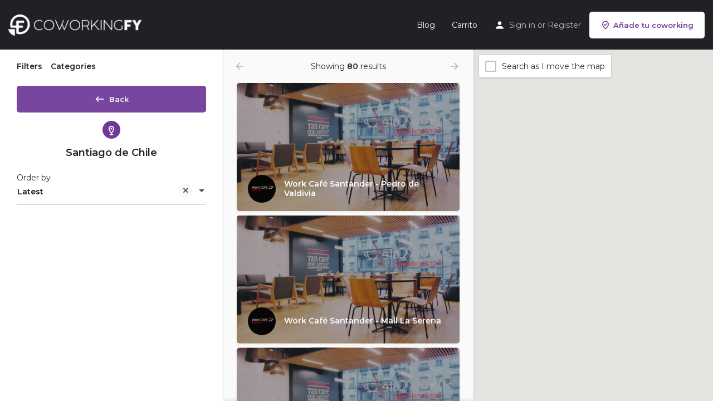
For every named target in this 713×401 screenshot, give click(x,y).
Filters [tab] (29, 66)
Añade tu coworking (647, 25)
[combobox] (111, 195)
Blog (426, 25)
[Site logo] (77, 24)
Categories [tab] (73, 66)
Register (564, 25)
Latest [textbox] (104, 196)
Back (111, 96)
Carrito (464, 25)
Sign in (522, 25)
